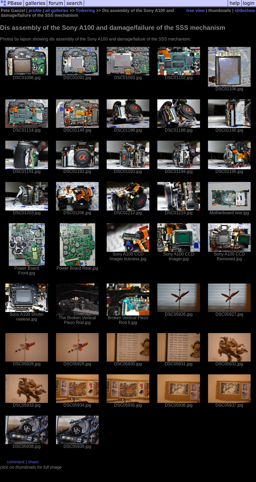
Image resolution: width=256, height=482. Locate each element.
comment (16, 462)
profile (35, 10)
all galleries (56, 10)
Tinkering (85, 10)
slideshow (245, 10)
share (33, 462)
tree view (195, 10)
